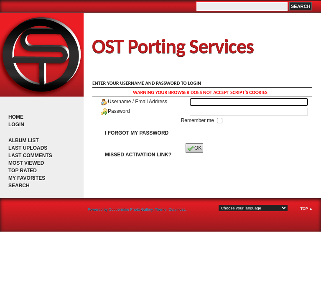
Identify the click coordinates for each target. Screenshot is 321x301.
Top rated (22, 170)
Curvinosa (177, 209)
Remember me (198, 120)
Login (16, 125)
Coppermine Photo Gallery (131, 209)
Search (19, 186)
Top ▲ (306, 209)
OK (194, 148)
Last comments (30, 155)
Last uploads (27, 148)
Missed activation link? (138, 155)
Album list (23, 140)
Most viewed (26, 163)
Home (15, 117)
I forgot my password (136, 133)
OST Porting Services (173, 46)
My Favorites (26, 178)
